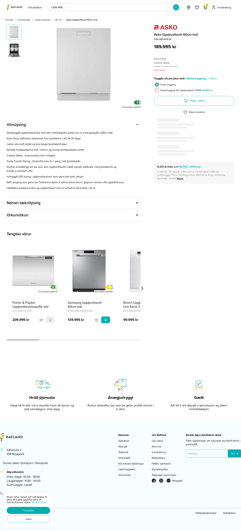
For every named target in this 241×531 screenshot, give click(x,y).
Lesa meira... (160, 70)
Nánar (213, 78)
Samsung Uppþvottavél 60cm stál (85, 304)
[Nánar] (180, 178)
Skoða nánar (39, 502)
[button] (28, 510)
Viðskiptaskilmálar (205, 513)
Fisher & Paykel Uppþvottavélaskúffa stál (30, 304)
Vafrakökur (229, 513)
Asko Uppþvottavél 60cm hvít (81, 19)
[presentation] (34, 7)
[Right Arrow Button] (142, 288)
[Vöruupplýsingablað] (131, 107)
